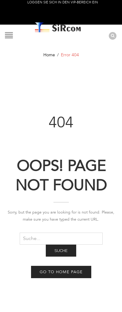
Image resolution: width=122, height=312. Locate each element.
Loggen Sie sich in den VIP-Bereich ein (62, 2)
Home (49, 55)
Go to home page (61, 272)
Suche (61, 250)
